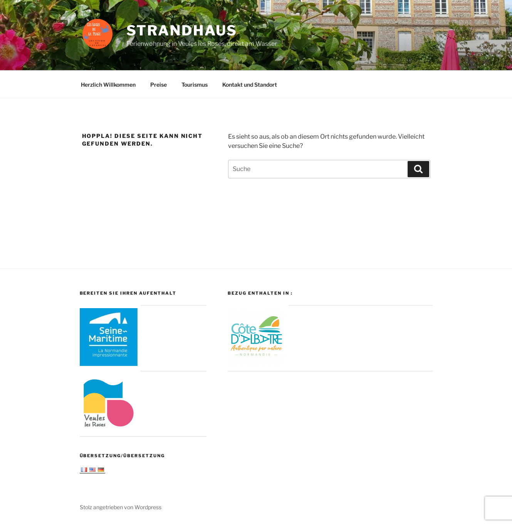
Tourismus (194, 84)
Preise (158, 84)
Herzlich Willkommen (108, 84)
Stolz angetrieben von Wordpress (120, 507)
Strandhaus (182, 30)
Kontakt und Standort (249, 84)
